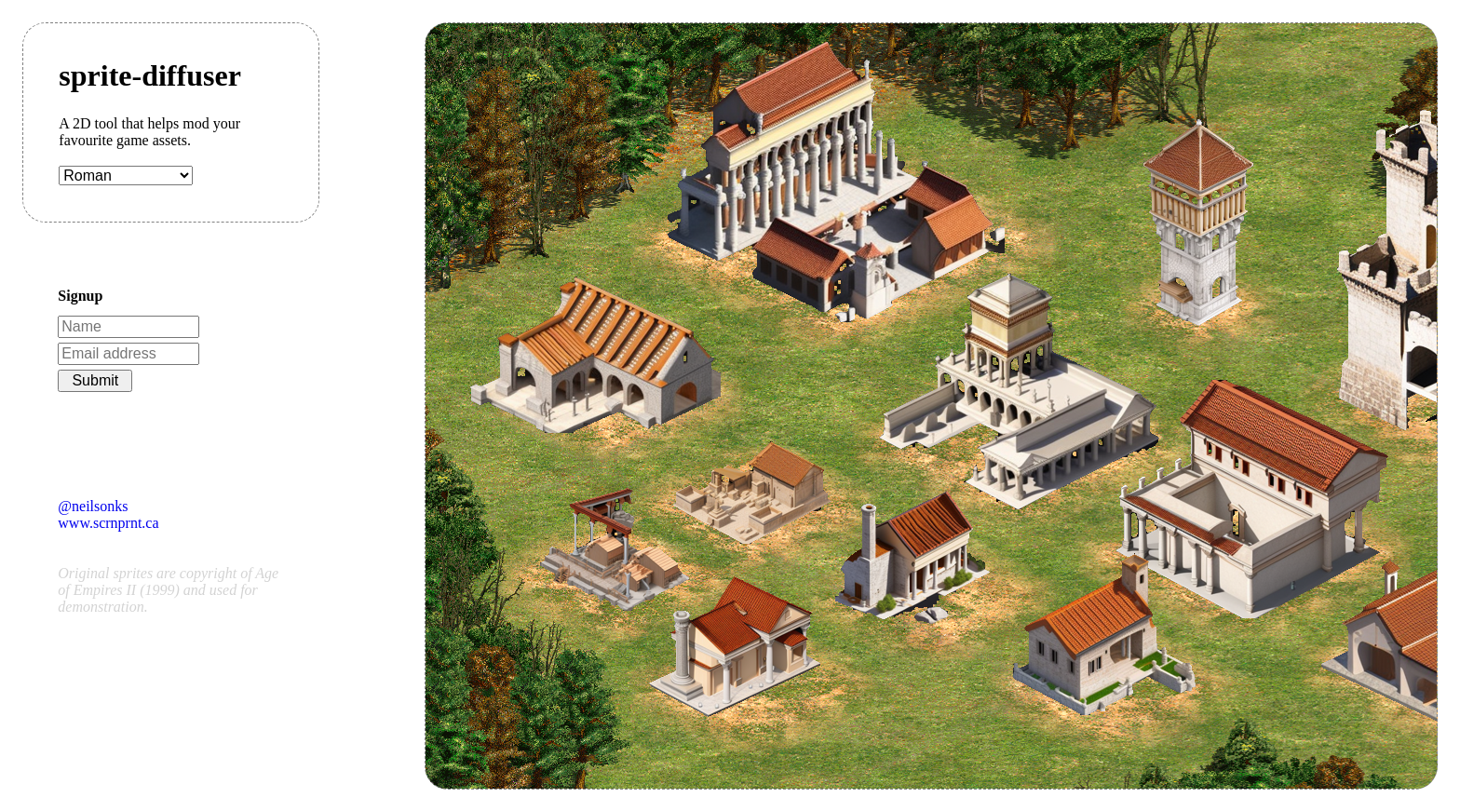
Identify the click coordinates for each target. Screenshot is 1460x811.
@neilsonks (93, 506)
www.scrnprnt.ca (108, 523)
